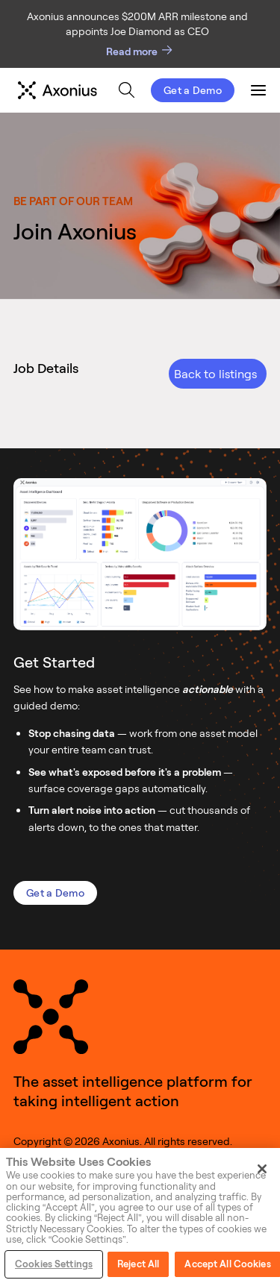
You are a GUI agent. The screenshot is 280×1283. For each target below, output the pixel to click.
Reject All (138, 1264)
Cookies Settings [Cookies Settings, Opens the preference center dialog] (54, 1264)
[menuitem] (126, 90)
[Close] (262, 1168)
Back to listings (215, 373)
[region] (140, 1215)
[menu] (123, 90)
